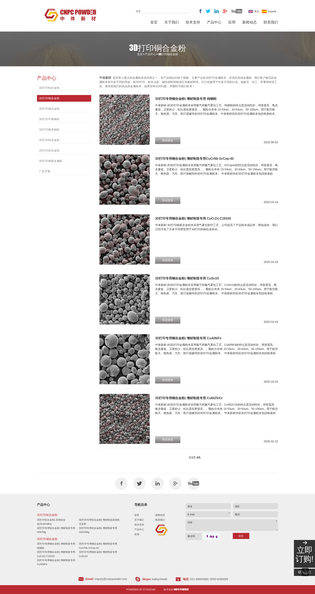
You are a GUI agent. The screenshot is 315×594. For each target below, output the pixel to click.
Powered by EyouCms (140, 589)
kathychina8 (159, 579)
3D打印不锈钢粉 (49, 119)
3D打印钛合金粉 (49, 150)
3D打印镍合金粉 (49, 108)
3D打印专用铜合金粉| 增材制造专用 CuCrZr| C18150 (193, 218)
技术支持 (193, 22)
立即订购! (304, 554)
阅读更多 (167, 140)
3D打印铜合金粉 (168, 54)
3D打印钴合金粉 (49, 140)
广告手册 (44, 171)
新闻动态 (249, 22)
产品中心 (214, 22)
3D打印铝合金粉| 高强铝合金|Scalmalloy (51, 521)
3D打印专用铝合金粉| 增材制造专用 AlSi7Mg (56, 530)
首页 (154, 22)
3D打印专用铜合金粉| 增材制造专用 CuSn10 (187, 278)
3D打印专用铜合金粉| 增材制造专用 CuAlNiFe (188, 338)
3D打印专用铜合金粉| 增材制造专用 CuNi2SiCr (189, 398)
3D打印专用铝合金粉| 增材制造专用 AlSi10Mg (98, 530)
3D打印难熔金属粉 (50, 161)
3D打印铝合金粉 (49, 87)
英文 (253, 11)
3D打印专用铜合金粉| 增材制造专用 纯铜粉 (186, 98)
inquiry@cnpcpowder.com (110, 579)
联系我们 (271, 22)
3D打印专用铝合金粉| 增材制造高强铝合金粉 (99, 521)
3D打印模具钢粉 (49, 129)
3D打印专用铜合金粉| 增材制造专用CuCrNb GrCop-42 (194, 158)
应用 (231, 22)
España (269, 11)
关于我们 (171, 22)
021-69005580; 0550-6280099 (209, 579)
